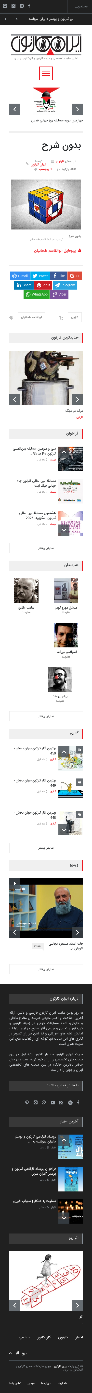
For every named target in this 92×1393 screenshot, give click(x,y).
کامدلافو (84, 1317)
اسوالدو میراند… (66, 652)
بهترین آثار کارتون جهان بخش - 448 (35, 815)
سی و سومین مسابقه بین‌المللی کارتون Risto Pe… (34, 451)
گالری (53, 759)
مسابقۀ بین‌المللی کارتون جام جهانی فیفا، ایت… (36, 483)
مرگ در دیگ (74, 411)
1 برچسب (45, 169)
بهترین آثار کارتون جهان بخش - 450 (35, 751)
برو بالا (21, 1353)
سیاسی (24, 1337)
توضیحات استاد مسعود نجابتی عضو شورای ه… (69, 946)
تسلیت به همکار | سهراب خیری (34, 1201)
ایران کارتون (38, 164)
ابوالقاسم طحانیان (31, 317)
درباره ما (46, 1383)
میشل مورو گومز (66, 608)
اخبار (53, 1148)
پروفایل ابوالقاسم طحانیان (55, 251)
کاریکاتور (44, 1337)
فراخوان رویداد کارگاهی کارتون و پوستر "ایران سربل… (34, 1171)
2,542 (38, 946)
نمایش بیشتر (46, 548)
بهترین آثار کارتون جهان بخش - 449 (35, 783)
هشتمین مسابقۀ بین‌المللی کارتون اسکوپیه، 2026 (37, 515)
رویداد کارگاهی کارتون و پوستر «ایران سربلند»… (58, 19)
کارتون (60, 161)
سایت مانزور (26, 608)
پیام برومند (60, 696)
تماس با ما (15, 1383)
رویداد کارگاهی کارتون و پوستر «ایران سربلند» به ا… (35, 1139)
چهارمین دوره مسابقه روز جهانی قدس (57, 121)
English (62, 1383)
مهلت (53, 460)
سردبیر (31, 1383)
